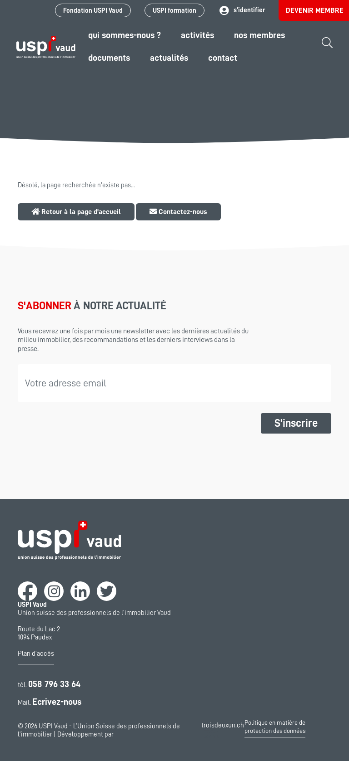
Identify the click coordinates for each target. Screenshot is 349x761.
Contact (222, 57)
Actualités (169, 57)
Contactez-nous (178, 211)
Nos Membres (259, 34)
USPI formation (174, 10)
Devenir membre (315, 10)
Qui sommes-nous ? (124, 34)
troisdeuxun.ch (222, 731)
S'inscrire (296, 423)
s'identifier (241, 10)
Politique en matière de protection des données (274, 726)
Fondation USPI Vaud (93, 10)
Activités (197, 34)
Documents (109, 57)
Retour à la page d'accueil (76, 211)
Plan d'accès (36, 653)
